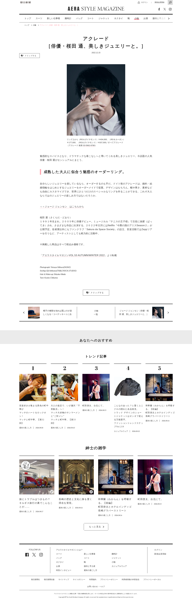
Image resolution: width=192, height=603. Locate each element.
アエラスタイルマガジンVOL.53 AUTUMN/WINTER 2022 (73, 255)
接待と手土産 (89, 566)
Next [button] (163, 18)
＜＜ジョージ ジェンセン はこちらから (62, 206)
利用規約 (92, 579)
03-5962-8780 (89, 145)
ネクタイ (118, 18)
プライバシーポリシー (109, 579)
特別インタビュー (63, 570)
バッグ (79, 18)
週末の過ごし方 (90, 570)
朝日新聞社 (35, 579)
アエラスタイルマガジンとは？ (69, 550)
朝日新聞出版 (49, 579)
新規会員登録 (159, 2)
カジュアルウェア (119, 566)
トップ (27, 18)
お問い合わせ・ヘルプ (96, 586)
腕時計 (68, 18)
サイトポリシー (79, 579)
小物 (136, 18)
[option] (25, 18)
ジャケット (103, 18)
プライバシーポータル (152, 579)
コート (90, 18)
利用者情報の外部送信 (130, 579)
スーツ (39, 18)
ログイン (144, 2)
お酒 (145, 18)
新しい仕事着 (53, 18)
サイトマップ (63, 579)
